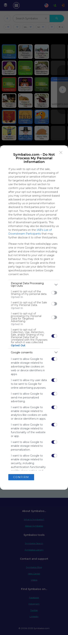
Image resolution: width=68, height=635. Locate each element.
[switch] (54, 293)
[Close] (60, 152)
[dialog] (34, 317)
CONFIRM (21, 477)
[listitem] (34, 284)
